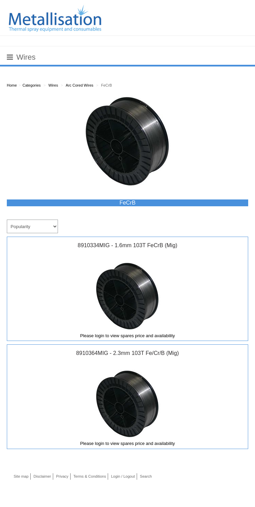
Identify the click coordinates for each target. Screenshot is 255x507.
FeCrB (106, 85)
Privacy (62, 476)
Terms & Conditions (89, 476)
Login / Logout (123, 476)
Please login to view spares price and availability (127, 335)
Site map (21, 476)
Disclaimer (42, 476)
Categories (31, 85)
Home (12, 85)
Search (146, 476)
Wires (53, 85)
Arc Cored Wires (79, 85)
